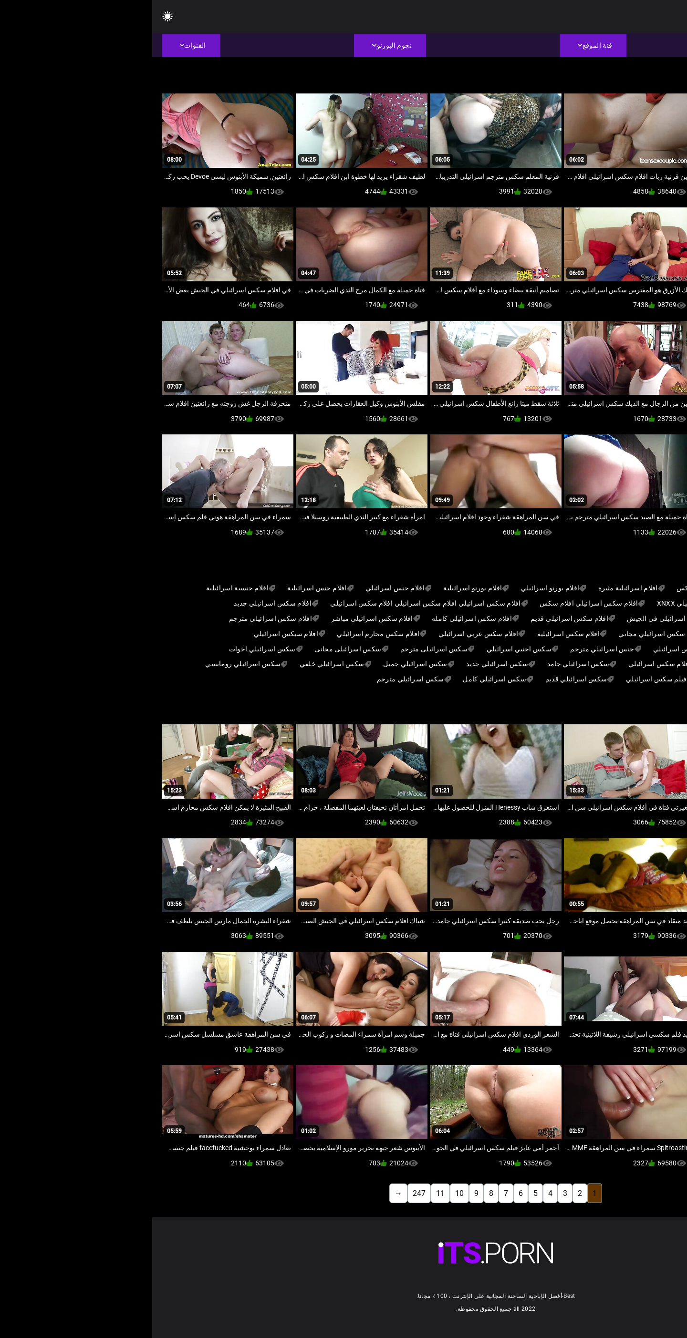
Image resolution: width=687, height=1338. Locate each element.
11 (288, 1193)
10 (307, 1193)
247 (266, 1193)
